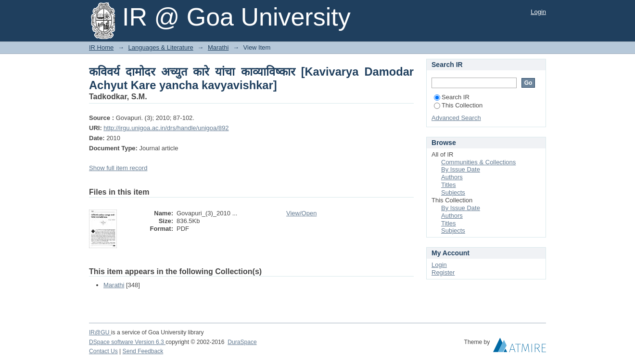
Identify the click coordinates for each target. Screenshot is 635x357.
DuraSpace (242, 342)
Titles (448, 184)
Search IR (452, 97)
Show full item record (118, 168)
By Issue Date (460, 169)
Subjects (453, 192)
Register (443, 272)
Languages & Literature (160, 47)
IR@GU (100, 332)
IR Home (101, 47)
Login (538, 11)
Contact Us (103, 351)
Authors (452, 177)
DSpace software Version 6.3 (127, 342)
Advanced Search (456, 117)
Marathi (218, 47)
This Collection (458, 105)
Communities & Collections (478, 162)
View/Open (301, 213)
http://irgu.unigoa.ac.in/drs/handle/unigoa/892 (166, 128)
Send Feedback (143, 351)
